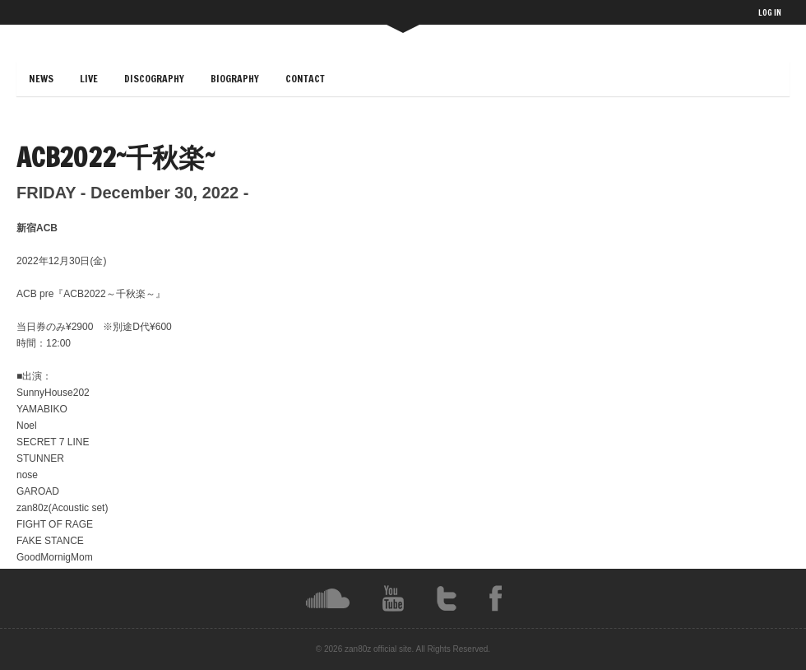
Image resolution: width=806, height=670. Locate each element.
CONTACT (305, 79)
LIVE (89, 79)
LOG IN (769, 12)
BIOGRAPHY (235, 79)
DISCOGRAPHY (154, 79)
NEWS (41, 79)
